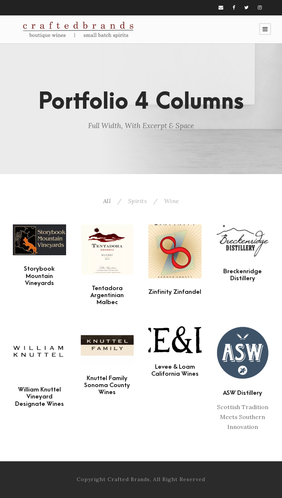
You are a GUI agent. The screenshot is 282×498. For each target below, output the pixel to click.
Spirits (137, 201)
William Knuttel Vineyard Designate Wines (39, 396)
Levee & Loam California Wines (175, 370)
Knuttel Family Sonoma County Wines (107, 385)
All (107, 201)
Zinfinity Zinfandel (174, 292)
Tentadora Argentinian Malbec (107, 295)
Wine (171, 201)
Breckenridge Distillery (242, 275)
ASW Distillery (242, 393)
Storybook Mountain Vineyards (39, 276)
